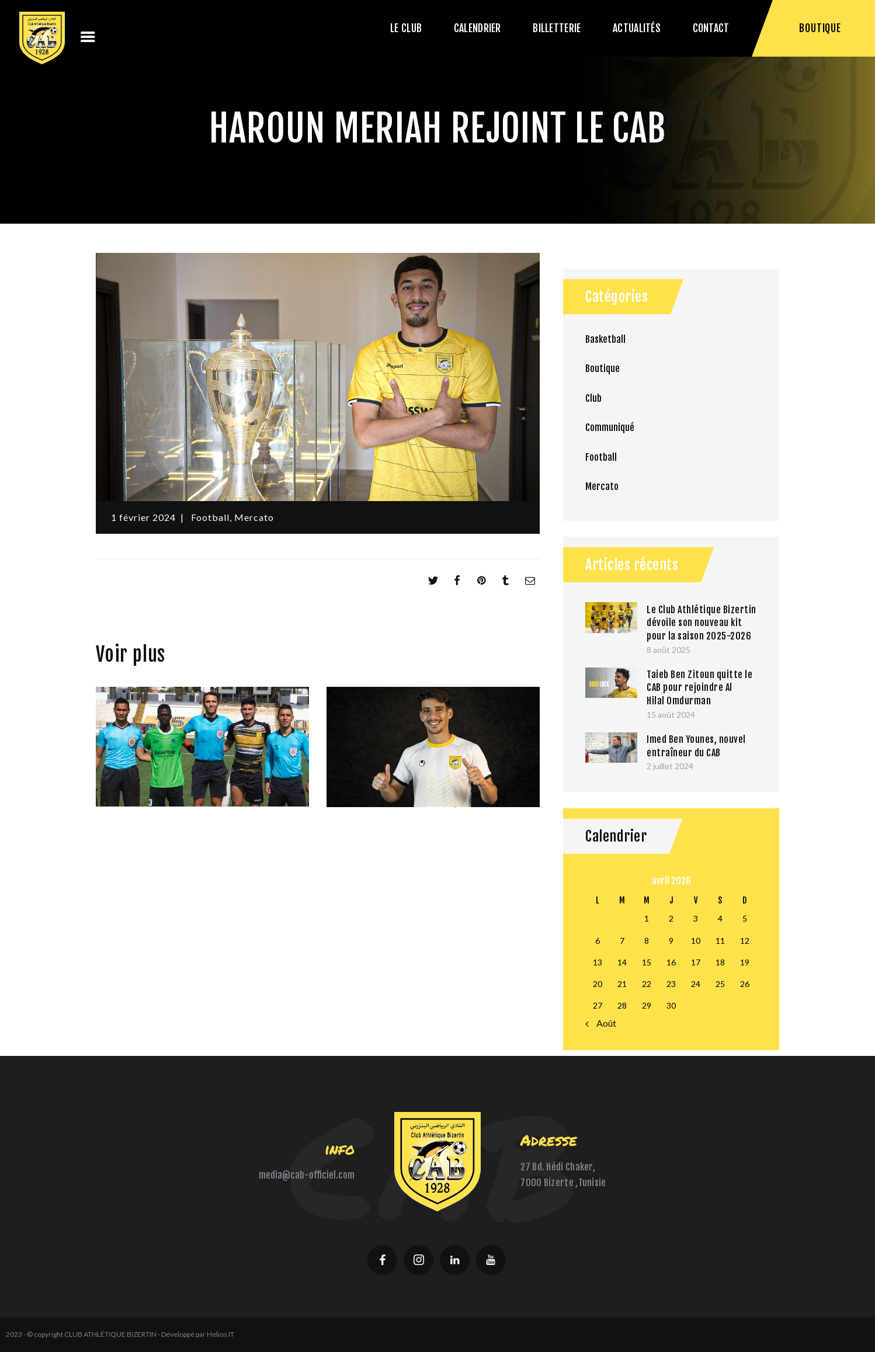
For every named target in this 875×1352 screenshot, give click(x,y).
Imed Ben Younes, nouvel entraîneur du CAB (696, 746)
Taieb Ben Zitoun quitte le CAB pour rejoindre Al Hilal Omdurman (699, 688)
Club (593, 398)
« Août (603, 1022)
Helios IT (220, 1334)
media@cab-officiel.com (307, 1175)
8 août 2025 (668, 650)
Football (210, 517)
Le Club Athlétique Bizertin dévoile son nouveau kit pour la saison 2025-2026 (701, 623)
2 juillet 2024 (670, 766)
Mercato (254, 517)
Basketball (605, 339)
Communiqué (609, 427)
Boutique (602, 368)
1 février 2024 (143, 517)
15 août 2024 (671, 715)
